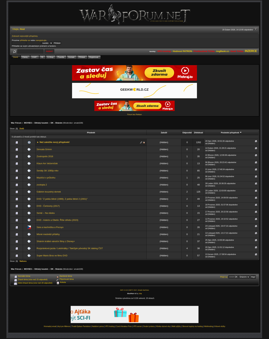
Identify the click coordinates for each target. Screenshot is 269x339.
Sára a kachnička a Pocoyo (50, 227)
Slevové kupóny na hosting (192, 326)
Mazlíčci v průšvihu (46, 177)
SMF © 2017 (133, 290)
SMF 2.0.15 (124, 290)
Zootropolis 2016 (45, 156)
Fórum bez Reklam (134, 114)
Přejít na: (224, 277)
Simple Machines (143, 290)
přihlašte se (25, 40)
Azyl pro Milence (64, 326)
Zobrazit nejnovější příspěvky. (25, 36)
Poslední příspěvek (231, 132)
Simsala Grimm (44, 149)
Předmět (91, 132)
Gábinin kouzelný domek (49, 191)
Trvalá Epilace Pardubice (81, 326)
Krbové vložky (220, 326)
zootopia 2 (42, 184)
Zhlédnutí (198, 132)
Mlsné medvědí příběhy (48, 234)
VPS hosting (109, 326)
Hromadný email (50, 326)
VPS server (137, 326)
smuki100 (78, 123)
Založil (164, 132)
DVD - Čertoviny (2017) (48, 206)
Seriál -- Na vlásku (46, 213)
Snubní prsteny (149, 326)
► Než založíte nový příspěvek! (53, 142)
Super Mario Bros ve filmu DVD (52, 255)
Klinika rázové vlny (163, 326)
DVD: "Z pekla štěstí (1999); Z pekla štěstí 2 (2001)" (62, 199)
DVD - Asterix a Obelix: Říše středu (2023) (57, 220)
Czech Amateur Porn (124, 326)
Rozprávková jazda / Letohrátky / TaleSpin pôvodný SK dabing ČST (70, 248)
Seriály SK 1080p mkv (48, 170)
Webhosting (208, 326)
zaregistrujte (41, 40)
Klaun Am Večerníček (47, 163)
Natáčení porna (98, 326)
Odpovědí (187, 132)
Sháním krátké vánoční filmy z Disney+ (56, 241)
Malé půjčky (176, 326)
